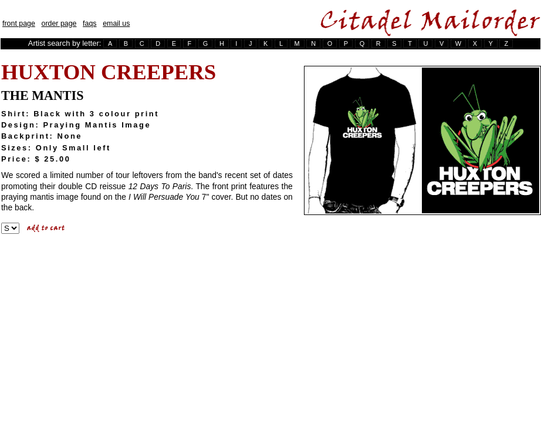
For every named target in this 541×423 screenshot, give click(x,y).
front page (18, 23)
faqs (89, 23)
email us (116, 23)
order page (58, 23)
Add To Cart (46, 228)
